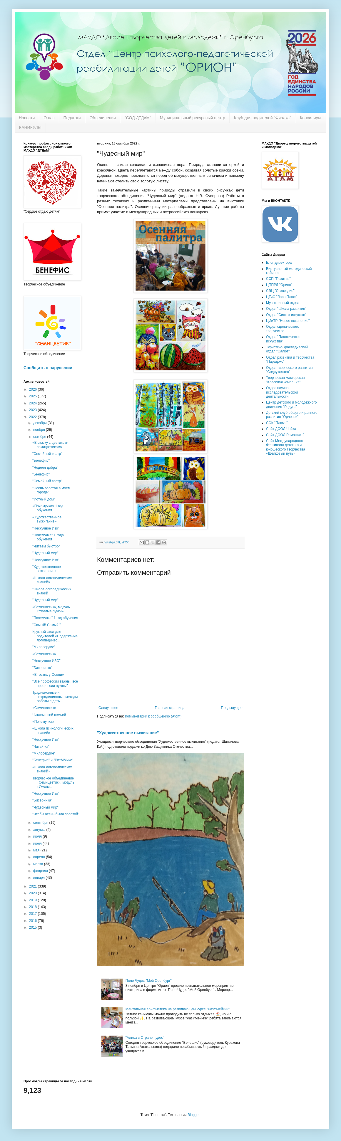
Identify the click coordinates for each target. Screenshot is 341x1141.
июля (38, 836)
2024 (33, 403)
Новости (27, 117)
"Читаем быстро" (46, 546)
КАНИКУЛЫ (30, 127)
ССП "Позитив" (278, 279)
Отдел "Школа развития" (286, 309)
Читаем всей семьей (49, 715)
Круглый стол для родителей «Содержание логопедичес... (55, 636)
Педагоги (72, 117)
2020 (33, 893)
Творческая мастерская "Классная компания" (285, 380)
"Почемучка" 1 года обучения (48, 537)
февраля (41, 871)
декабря (40, 423)
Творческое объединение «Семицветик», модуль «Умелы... (53, 782)
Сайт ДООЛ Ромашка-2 (285, 435)
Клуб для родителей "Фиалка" (262, 117)
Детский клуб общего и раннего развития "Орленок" (291, 415)
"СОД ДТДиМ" (138, 117)
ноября (39, 430)
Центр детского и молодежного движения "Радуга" (291, 404)
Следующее (108, 708)
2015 (33, 927)
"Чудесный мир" (45, 553)
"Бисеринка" (42, 668)
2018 (33, 907)
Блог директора (279, 263)
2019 (33, 900)
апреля (39, 857)
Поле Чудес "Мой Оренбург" (149, 981)
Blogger (194, 1115)
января (39, 878)
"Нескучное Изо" (45, 528)
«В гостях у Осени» (48, 675)
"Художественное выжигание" (128, 732)
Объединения (103, 117)
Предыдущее (232, 708)
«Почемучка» (43, 722)
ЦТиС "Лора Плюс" (281, 297)
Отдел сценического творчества (282, 329)
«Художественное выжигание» (46, 519)
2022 (33, 417)
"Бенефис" (41, 460)
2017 (33, 914)
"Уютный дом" (43, 499)
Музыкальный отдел (282, 303)
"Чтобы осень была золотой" (55, 814)
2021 (33, 886)
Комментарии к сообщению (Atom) (153, 716)
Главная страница (170, 708)
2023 (33, 410)
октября (40, 437)
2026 (33, 389)
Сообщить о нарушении (48, 367)
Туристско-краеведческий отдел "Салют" (287, 349)
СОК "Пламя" (277, 423)
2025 (33, 396)
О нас (49, 117)
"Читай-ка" (40, 747)
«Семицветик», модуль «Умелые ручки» (51, 609)
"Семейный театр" (47, 454)
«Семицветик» (44, 654)
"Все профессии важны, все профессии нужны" (55, 683)
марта (38, 864)
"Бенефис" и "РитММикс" (52, 760)
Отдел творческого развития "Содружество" (289, 370)
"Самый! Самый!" (46, 625)
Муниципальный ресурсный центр (192, 117)
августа (39, 830)
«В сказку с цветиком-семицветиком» (50, 445)
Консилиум (310, 117)
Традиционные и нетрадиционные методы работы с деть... (55, 696)
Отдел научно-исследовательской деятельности (282, 392)
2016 (33, 921)
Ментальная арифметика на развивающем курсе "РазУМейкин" (178, 1009)
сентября (41, 823)
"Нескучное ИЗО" (46, 661)
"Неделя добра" (45, 468)
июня (38, 843)
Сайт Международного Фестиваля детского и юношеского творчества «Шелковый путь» (285, 447)
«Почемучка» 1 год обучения (47, 508)
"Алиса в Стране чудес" (145, 1038)
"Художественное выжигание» (46, 569)
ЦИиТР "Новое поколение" (288, 321)
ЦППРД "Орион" (279, 285)
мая (37, 850)
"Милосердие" (43, 647)
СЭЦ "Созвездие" (280, 291)
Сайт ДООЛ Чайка (281, 429)
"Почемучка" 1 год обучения (55, 618)
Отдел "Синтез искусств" (286, 315)
